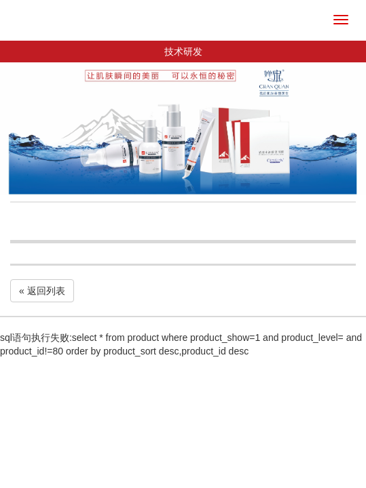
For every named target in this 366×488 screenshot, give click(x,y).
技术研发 (183, 51)
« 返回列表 (42, 290)
